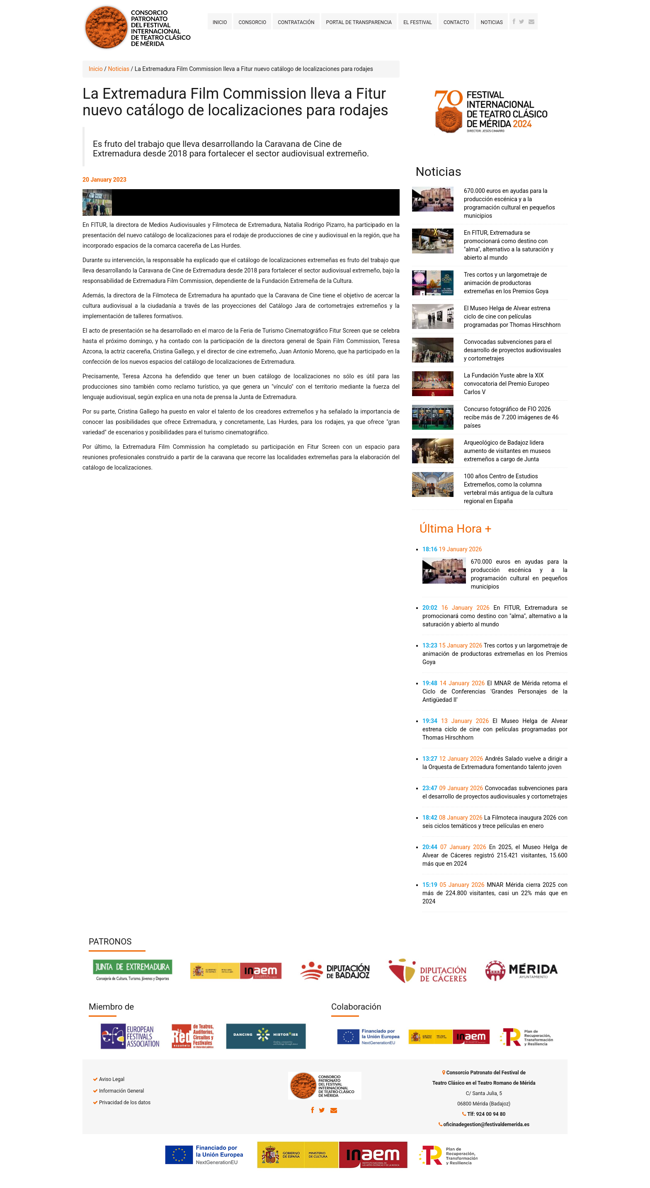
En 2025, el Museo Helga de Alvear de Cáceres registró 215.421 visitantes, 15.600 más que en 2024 (495, 855)
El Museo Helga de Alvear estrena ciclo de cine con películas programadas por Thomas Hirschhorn (512, 316)
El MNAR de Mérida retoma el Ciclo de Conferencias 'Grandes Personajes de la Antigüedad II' (495, 691)
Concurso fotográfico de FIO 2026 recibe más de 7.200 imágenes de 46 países (511, 417)
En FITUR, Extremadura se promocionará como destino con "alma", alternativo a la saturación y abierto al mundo (495, 616)
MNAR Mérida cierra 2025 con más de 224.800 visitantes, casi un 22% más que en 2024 (495, 893)
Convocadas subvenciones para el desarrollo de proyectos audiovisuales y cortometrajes (512, 350)
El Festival (417, 22)
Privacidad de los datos (124, 1102)
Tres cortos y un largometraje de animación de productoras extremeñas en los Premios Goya (506, 283)
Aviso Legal (111, 1079)
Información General (121, 1091)
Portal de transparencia (359, 22)
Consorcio (252, 22)
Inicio (220, 22)
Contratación (296, 22)
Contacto (456, 22)
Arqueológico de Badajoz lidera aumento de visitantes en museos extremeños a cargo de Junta (507, 451)
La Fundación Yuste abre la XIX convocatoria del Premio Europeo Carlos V (506, 383)
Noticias (492, 22)
